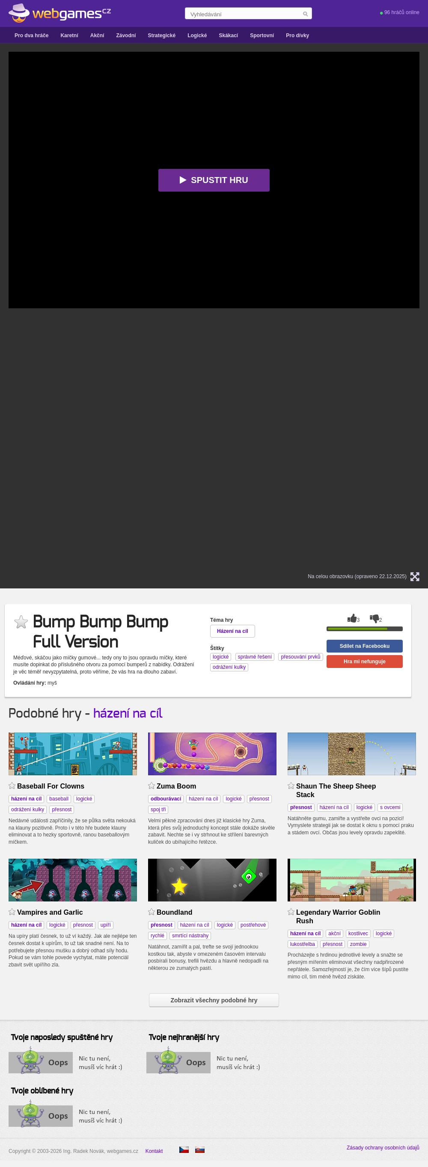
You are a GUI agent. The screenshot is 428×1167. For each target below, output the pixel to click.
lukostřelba (302, 944)
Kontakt (154, 1151)
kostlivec (358, 934)
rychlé (157, 936)
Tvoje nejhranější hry (184, 1038)
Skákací (228, 35)
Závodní (126, 35)
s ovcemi (390, 807)
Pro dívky (297, 35)
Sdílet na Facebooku (365, 646)
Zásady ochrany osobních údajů (383, 1148)
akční (334, 934)
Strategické (161, 35)
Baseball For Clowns (50, 786)
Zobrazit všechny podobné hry (213, 1000)
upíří (106, 925)
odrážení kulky (27, 809)
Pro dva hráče (31, 35)
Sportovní (262, 35)
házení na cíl (128, 713)
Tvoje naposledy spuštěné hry (62, 1038)
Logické (197, 35)
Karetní (69, 35)
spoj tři (158, 809)
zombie (358, 944)
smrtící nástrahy (190, 936)
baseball (58, 799)
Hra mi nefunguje (365, 662)
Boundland (174, 912)
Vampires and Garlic (50, 912)
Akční (97, 35)
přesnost (61, 809)
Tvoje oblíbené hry (42, 1091)
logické (84, 799)
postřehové (253, 925)
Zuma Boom (176, 786)
